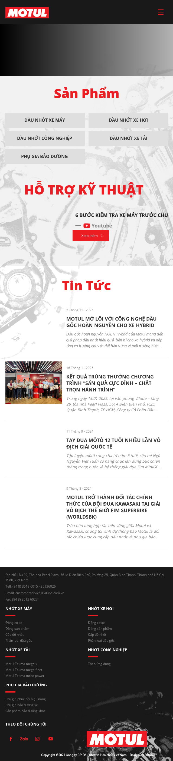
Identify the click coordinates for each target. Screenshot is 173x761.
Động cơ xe (13, 622)
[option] (86, 217)
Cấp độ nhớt (14, 634)
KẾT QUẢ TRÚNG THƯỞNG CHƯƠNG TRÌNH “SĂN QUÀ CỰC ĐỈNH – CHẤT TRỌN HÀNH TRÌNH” (110, 383)
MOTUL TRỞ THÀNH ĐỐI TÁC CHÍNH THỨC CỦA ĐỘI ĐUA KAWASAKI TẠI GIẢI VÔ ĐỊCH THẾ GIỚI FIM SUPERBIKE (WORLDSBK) (113, 507)
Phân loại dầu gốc (18, 640)
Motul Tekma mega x (21, 663)
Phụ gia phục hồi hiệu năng (25, 699)
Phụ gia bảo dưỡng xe (21, 705)
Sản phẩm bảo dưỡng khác (25, 711)
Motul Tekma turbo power (24, 675)
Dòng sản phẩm (17, 628)
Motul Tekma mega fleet (23, 669)
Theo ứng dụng (99, 663)
